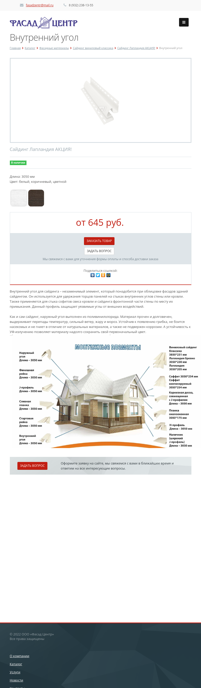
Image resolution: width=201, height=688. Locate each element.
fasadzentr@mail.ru (39, 5)
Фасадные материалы (54, 48)
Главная (15, 48)
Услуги (15, 672)
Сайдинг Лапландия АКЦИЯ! (136, 48)
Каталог (30, 48)
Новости (16, 680)
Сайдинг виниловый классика (93, 48)
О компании (20, 656)
